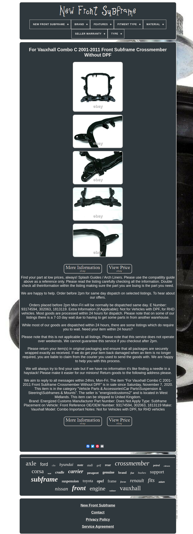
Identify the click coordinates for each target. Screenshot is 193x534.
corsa (38, 471)
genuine (108, 472)
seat (49, 473)
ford (44, 464)
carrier (75, 471)
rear (108, 465)
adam (162, 482)
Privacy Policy (98, 519)
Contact (97, 512)
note (80, 465)
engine (97, 488)
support (157, 471)
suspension (70, 481)
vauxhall (130, 488)
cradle (59, 472)
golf (99, 465)
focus (123, 481)
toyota (88, 480)
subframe (44, 479)
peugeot (93, 473)
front (79, 488)
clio (53, 465)
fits (151, 480)
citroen (167, 466)
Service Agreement (98, 527)
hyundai (66, 464)
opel (100, 481)
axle (31, 463)
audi (90, 465)
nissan (61, 489)
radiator (112, 491)
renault (137, 480)
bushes (142, 472)
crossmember (132, 463)
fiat (132, 472)
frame (112, 481)
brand (122, 472)
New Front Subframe (97, 505)
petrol (156, 465)
